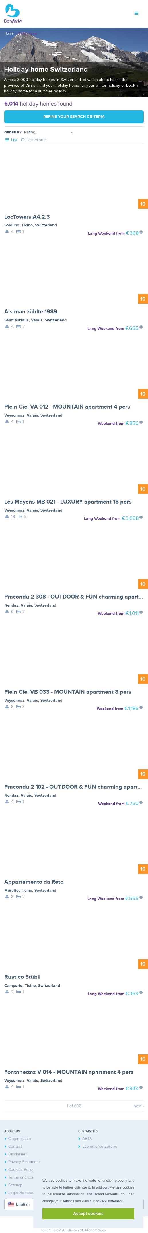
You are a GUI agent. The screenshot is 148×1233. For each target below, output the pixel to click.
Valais (36, 320)
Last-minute (33, 140)
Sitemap (15, 1185)
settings (68, 1201)
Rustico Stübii (22, 977)
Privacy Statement (24, 1161)
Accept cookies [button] (88, 1213)
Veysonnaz (14, 415)
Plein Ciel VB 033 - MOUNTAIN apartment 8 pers (67, 691)
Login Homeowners (25, 1192)
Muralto (11, 890)
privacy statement (109, 1201)
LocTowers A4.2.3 (27, 217)
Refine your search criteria (74, 116)
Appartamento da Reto (33, 882)
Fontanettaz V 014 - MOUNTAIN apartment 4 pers (69, 1072)
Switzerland (46, 225)
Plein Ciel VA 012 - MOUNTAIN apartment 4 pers (67, 406)
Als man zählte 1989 (30, 311)
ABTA (87, 1138)
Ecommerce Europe (99, 1146)
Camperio (13, 985)
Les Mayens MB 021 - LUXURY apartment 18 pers (68, 501)
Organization (19, 1138)
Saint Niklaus (16, 320)
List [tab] (10, 140)
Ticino (27, 225)
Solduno (11, 225)
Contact (15, 1146)
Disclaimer (17, 1154)
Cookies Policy (21, 1169)
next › (139, 1106)
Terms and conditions (27, 1177)
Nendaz (11, 605)
